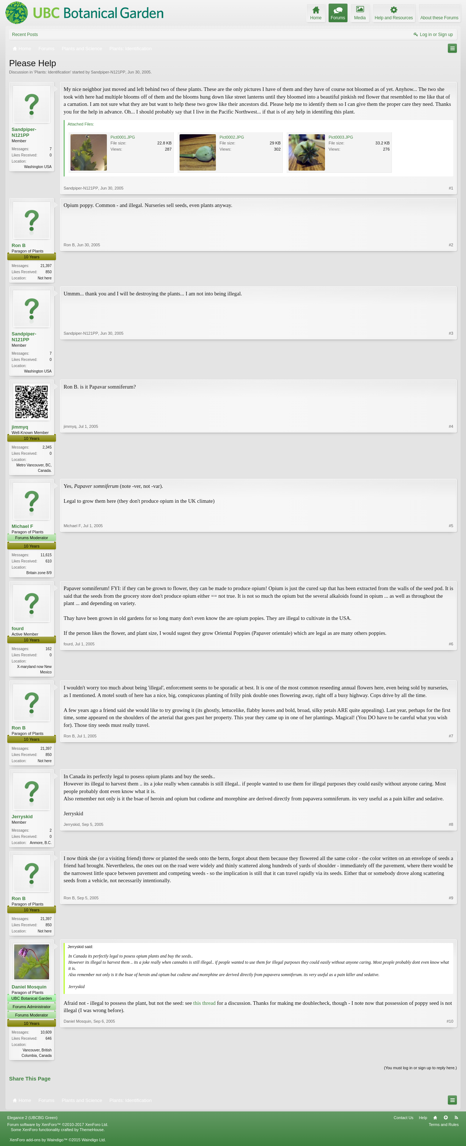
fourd (18, 631)
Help (423, 1124)
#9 (451, 935)
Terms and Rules (444, 1131)
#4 (451, 471)
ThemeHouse (92, 1136)
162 (48, 652)
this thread (204, 1008)
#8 (451, 846)
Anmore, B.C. (41, 847)
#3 (451, 371)
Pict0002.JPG (232, 137)
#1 (451, 188)
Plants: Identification (52, 72)
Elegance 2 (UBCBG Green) (32, 1124)
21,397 (46, 266)
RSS (456, 1123)
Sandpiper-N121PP (108, 72)
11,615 (46, 557)
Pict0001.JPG (123, 137)
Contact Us (403, 1124)
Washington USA (38, 167)
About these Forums (439, 17)
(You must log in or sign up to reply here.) (420, 1074)
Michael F (22, 528)
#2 (451, 277)
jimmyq (20, 428)
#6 (451, 674)
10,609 (46, 1038)
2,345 (47, 449)
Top (445, 1123)
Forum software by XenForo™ (57, 1131)
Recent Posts (25, 34)
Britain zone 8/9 (39, 575)
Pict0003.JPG (341, 137)
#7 (451, 763)
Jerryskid (22, 820)
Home (435, 1123)
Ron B (18, 245)
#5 (451, 574)
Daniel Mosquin (29, 992)
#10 (450, 1060)
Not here (45, 278)
